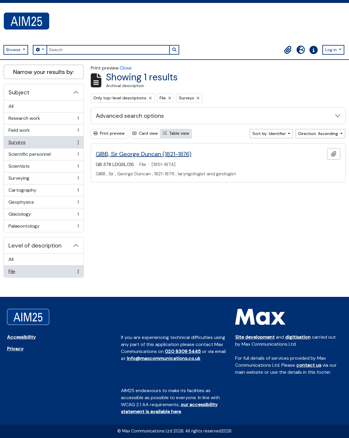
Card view (145, 133)
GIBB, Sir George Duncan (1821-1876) (143, 153)
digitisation (298, 337)
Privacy (15, 349)
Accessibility (21, 337)
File (43, 272)
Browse (14, 49)
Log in (331, 49)
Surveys (43, 143)
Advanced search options (130, 116)
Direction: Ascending (318, 133)
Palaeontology (43, 227)
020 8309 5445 (183, 351)
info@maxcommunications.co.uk (163, 358)
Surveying (43, 179)
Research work (43, 119)
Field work (43, 131)
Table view (176, 133)
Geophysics (43, 203)
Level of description (34, 245)
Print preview (109, 133)
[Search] (108, 50)
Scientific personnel (43, 155)
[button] (287, 50)
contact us (308, 365)
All (10, 106)
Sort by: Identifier (269, 133)
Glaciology (43, 215)
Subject (18, 92)
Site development (255, 337)
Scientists (43, 167)
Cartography (43, 191)
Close (126, 68)
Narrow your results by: (43, 72)
